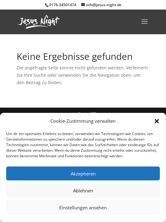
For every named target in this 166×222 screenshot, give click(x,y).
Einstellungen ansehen (83, 207)
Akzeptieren (83, 174)
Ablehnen (83, 190)
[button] (157, 121)
